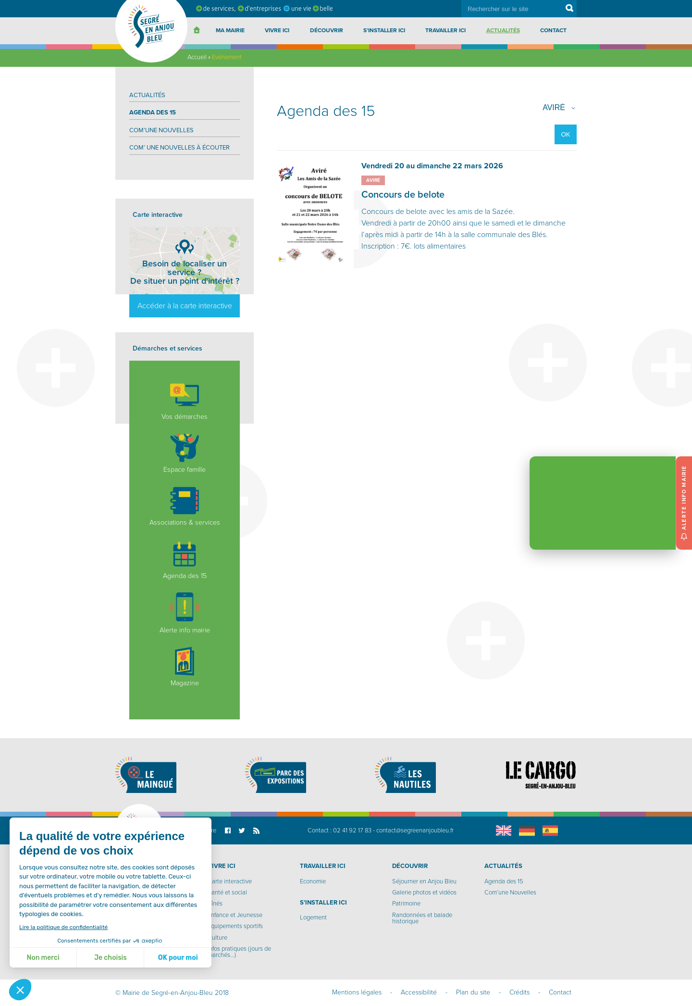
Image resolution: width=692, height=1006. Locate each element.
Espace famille (184, 453)
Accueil (197, 57)
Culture (217, 938)
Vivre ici (277, 30)
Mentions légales (357, 992)
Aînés (215, 903)
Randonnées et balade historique (422, 918)
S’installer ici (384, 30)
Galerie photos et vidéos (424, 892)
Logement (313, 917)
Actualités (503, 30)
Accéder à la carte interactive (184, 306)
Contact (553, 30)
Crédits (519, 992)
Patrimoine (406, 903)
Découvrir (326, 30)
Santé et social (227, 892)
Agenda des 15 (152, 112)
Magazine (184, 667)
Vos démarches (184, 400)
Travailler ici (445, 30)
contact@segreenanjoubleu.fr (415, 830)
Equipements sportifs (235, 926)
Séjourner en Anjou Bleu (424, 881)
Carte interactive (230, 881)
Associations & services (184, 506)
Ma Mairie (230, 30)
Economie (313, 881)
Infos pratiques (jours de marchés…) (239, 952)
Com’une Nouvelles (161, 130)
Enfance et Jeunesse (235, 915)
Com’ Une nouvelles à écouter (179, 147)
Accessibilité (419, 992)
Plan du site (473, 992)
